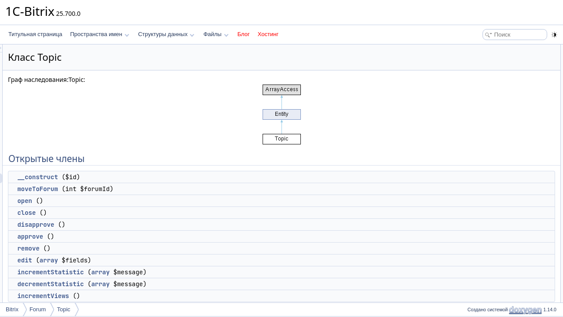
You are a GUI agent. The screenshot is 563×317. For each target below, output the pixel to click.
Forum (37, 309)
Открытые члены (486, 49)
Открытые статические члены (501, 165)
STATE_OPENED (492, 243)
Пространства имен (99, 34)
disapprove (145, 225)
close (136, 213)
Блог (244, 34)
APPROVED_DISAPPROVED (507, 262)
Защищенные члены (490, 272)
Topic (63, 309)
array (159, 260)
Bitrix (12, 309)
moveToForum (147, 189)
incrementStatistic (160, 272)
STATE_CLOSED (492, 233)
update (480, 195)
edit (134, 260)
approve (140, 236)
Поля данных (481, 214)
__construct (147, 177)
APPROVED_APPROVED (503, 253)
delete (479, 204)
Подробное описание (491, 301)
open (134, 201)
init (475, 282)
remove (138, 248)
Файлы (215, 34)
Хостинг (268, 34)
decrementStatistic (160, 284)
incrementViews (153, 296)
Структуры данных (166, 34)
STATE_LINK (487, 224)
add (476, 185)
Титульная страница (35, 34)
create (479, 175)
